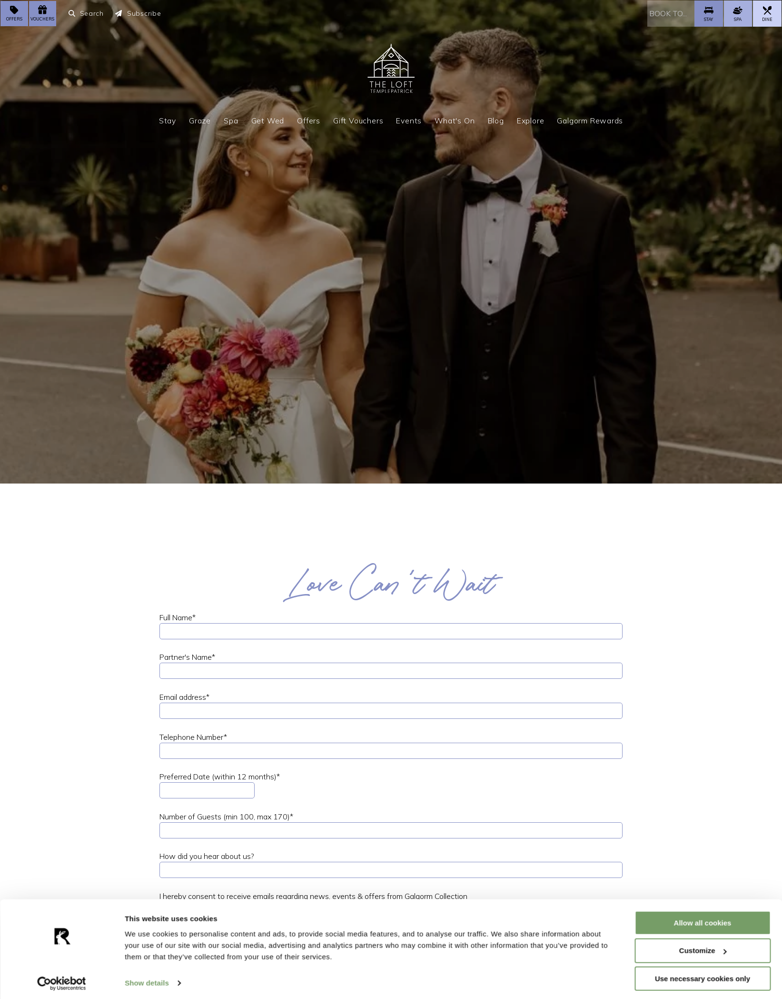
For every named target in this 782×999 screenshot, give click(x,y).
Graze (200, 119)
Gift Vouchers (358, 119)
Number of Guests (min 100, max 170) (226, 816)
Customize (703, 947)
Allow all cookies (703, 919)
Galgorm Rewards (590, 119)
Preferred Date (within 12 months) (219, 776)
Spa (231, 119)
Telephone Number (193, 737)
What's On (455, 119)
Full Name (177, 617)
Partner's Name (187, 657)
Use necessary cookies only (702, 975)
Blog (496, 119)
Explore (530, 119)
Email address (184, 697)
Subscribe (138, 13)
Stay (167, 119)
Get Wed (268, 119)
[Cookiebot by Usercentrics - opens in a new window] (61, 980)
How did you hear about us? (206, 856)
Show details (147, 980)
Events (409, 119)
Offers (308, 119)
